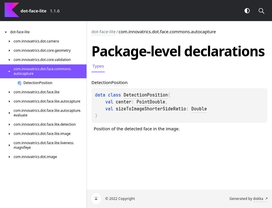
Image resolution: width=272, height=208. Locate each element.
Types (98, 66)
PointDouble (151, 102)
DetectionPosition (146, 95)
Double (199, 109)
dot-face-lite (103, 31)
